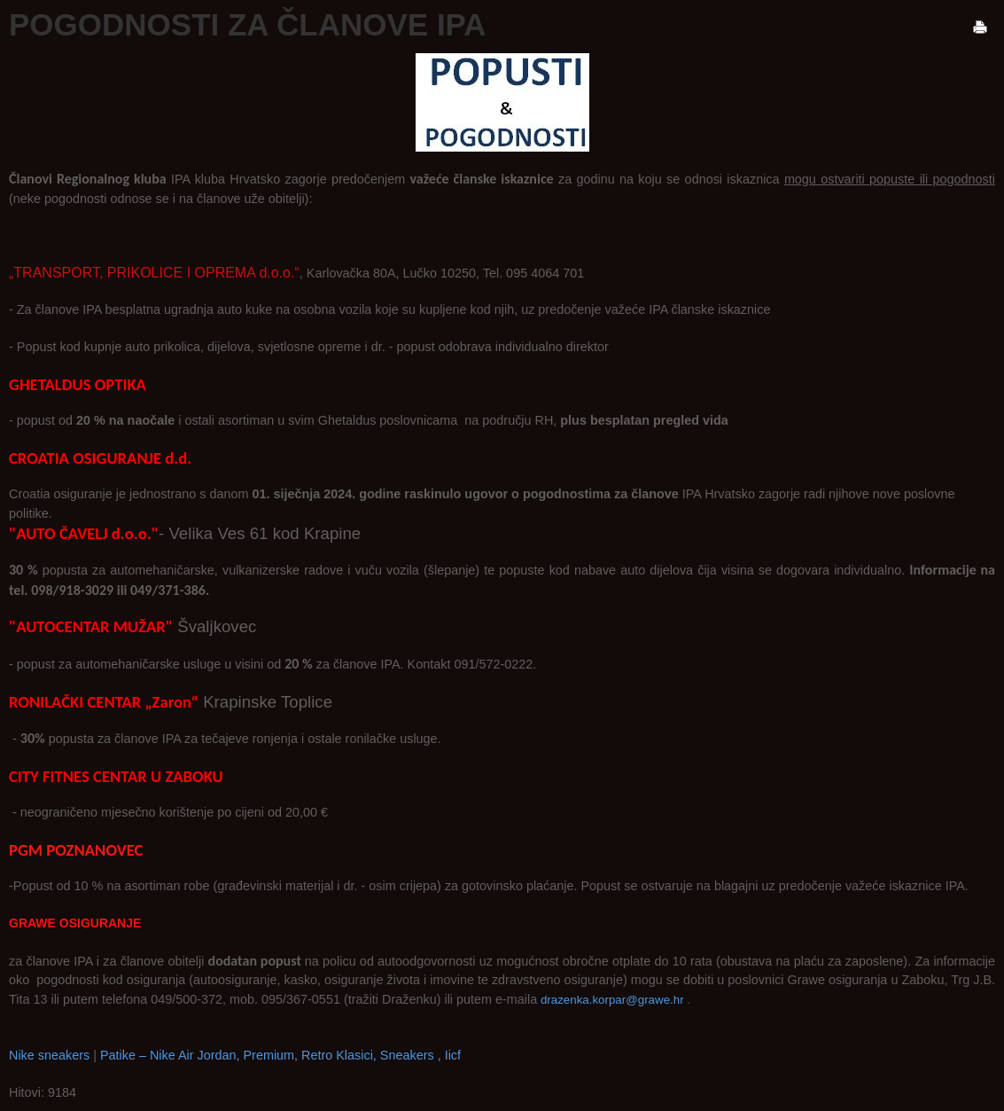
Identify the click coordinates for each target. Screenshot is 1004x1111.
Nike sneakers (49, 1055)
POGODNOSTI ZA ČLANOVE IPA (247, 24)
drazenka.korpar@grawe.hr (612, 999)
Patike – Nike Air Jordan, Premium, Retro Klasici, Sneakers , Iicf (280, 1055)
